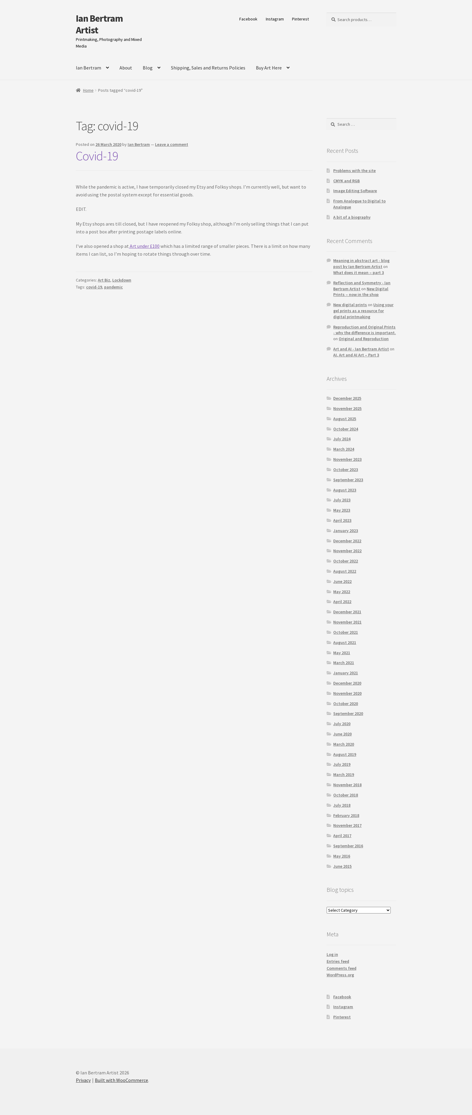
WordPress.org (340, 975)
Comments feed (341, 968)
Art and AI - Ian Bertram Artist (361, 349)
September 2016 (348, 846)
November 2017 (347, 825)
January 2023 (345, 530)
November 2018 (347, 784)
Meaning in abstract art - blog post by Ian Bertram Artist (361, 263)
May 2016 (341, 856)
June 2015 (342, 866)
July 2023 (341, 500)
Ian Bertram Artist (99, 24)
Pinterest (300, 19)
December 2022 (347, 541)
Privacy (83, 1080)
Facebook (248, 19)
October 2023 (345, 469)
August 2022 (344, 571)
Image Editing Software (355, 190)
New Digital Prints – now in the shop (360, 291)
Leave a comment (171, 144)
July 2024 (341, 439)
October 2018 (345, 795)
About (126, 68)
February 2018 (346, 815)
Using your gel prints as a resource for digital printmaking (363, 310)
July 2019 (341, 764)
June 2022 (342, 581)
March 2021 (343, 662)
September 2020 (348, 713)
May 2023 (341, 510)
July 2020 (341, 723)
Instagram (275, 19)
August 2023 (344, 490)
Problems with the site (354, 170)
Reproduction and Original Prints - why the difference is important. (364, 330)
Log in (332, 954)
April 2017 (342, 835)
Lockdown (121, 280)
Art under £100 (144, 246)
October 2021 (345, 632)
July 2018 (341, 805)
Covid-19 (97, 156)
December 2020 (347, 683)
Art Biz (104, 280)
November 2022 (347, 550)
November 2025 (347, 408)
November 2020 (347, 693)
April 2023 (342, 520)
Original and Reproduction (364, 338)
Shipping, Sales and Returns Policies (208, 68)
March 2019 (343, 774)
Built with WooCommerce (121, 1080)
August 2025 (344, 418)
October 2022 (345, 561)
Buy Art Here (269, 68)
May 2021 (341, 652)
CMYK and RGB (346, 180)
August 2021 (344, 642)
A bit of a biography (352, 217)
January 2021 (345, 673)
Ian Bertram (88, 68)
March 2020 (343, 744)
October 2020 (345, 703)
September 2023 (348, 479)
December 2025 (347, 398)
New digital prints (350, 304)
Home (88, 90)
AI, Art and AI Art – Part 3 (356, 355)
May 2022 (341, 591)
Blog (148, 68)
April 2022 (342, 601)
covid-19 (94, 287)
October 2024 (345, 429)
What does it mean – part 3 (358, 272)
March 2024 (343, 449)
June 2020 (342, 734)
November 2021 (347, 622)
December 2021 (347, 611)
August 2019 (344, 754)
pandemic (113, 287)
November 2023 (347, 459)
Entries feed (338, 961)
